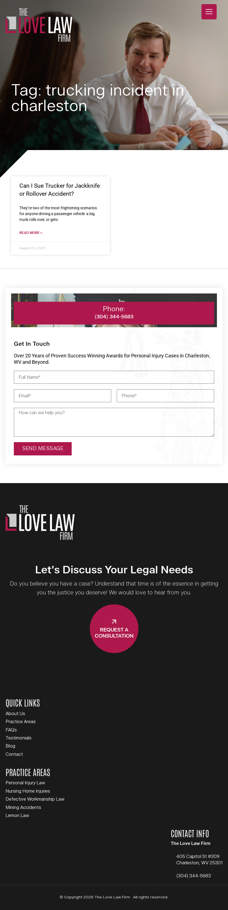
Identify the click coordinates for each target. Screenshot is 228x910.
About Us (15, 714)
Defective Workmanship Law (35, 799)
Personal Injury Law (25, 783)
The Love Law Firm (39, 25)
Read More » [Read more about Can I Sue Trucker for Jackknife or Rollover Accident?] (30, 233)
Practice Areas (21, 722)
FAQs (11, 730)
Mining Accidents (23, 808)
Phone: (114, 309)
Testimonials (19, 738)
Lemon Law (17, 816)
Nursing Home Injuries (28, 791)
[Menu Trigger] (209, 11)
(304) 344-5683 (193, 876)
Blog (10, 746)
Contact (14, 754)
